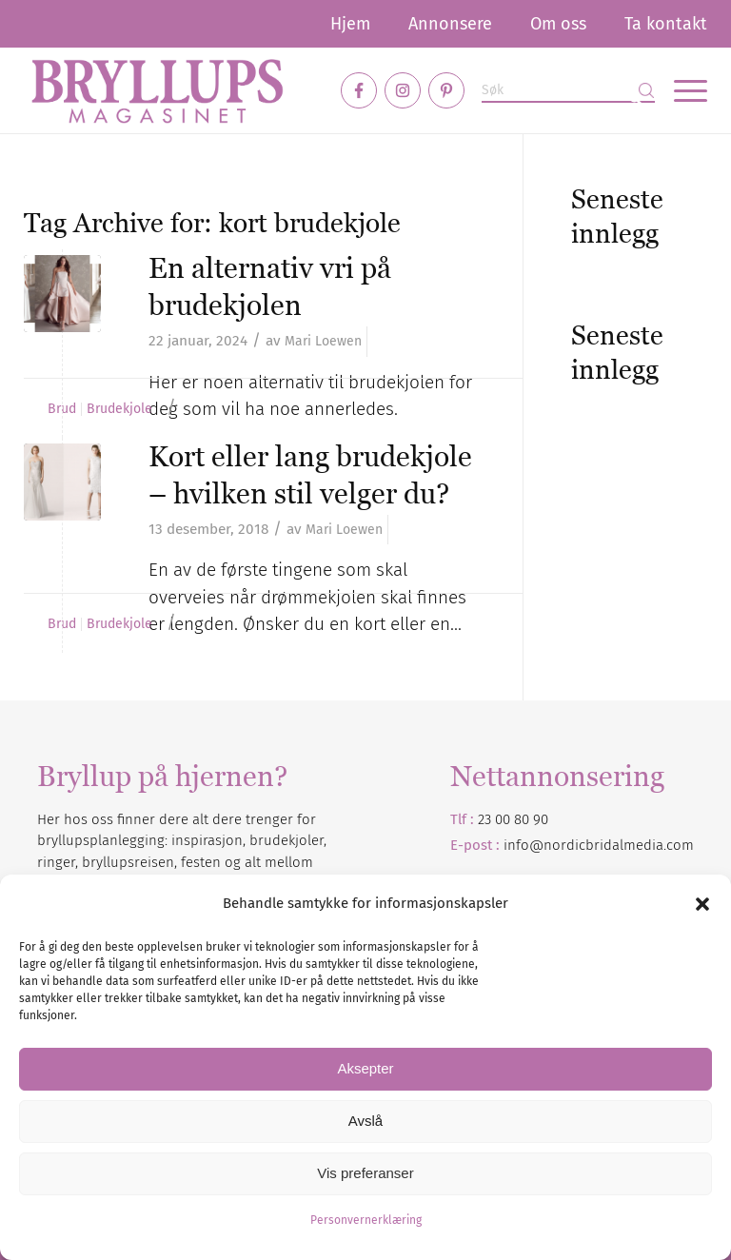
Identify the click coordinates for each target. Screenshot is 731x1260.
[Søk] (568, 91)
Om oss (558, 23)
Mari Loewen (323, 341)
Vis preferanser (365, 1173)
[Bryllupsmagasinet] (157, 90)
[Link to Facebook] (359, 90)
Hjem (350, 23)
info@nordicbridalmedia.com (599, 845)
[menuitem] (350, 24)
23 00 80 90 (513, 819)
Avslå (365, 1120)
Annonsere (450, 23)
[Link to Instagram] (403, 90)
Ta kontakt (665, 23)
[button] (702, 904)
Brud (62, 409)
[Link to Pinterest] (446, 90)
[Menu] (681, 90)
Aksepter (365, 1068)
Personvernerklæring (366, 1220)
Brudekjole (119, 409)
